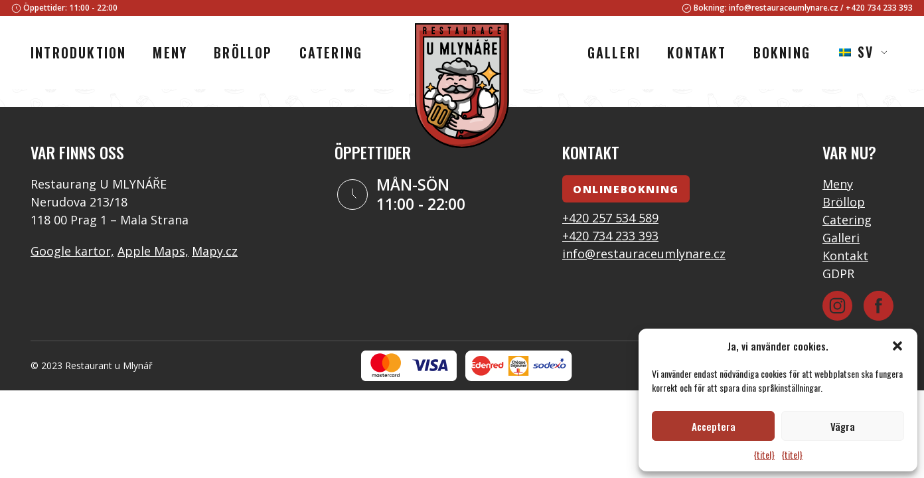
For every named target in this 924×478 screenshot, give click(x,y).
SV (856, 52)
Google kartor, (72, 251)
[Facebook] (878, 306)
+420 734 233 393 (879, 7)
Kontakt (845, 256)
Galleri (841, 238)
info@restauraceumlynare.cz (783, 7)
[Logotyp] (462, 87)
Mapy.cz (215, 251)
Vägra (842, 426)
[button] (897, 346)
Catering (847, 220)
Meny (837, 184)
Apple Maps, (153, 251)
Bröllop (843, 202)
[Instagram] (837, 306)
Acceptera (713, 426)
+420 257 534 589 (610, 218)
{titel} (764, 454)
